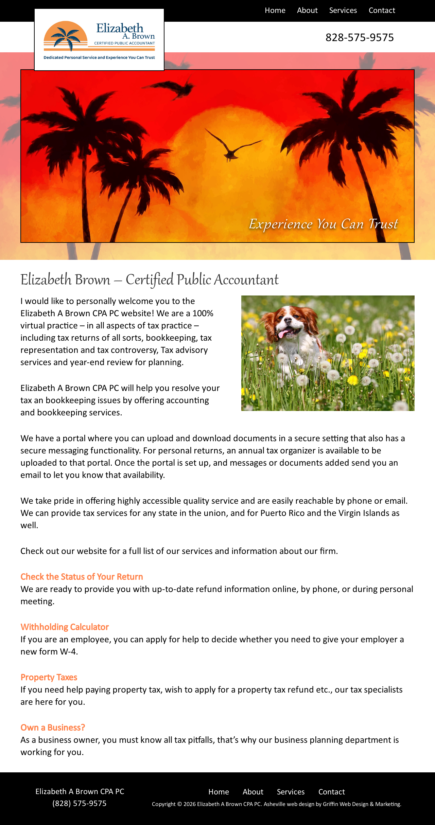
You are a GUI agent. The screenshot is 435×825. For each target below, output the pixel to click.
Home (275, 10)
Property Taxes (48, 678)
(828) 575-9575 (79, 804)
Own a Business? (52, 728)
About (307, 10)
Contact (382, 10)
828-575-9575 (360, 38)
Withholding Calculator (64, 627)
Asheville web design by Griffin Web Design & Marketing (332, 804)
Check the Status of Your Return (81, 577)
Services (343, 10)
